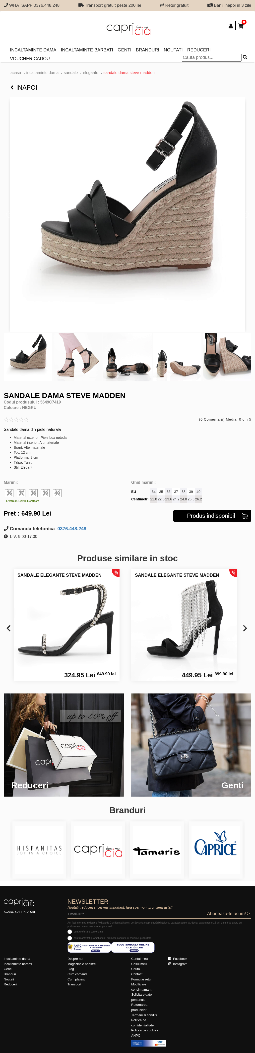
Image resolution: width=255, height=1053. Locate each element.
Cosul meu (139, 964)
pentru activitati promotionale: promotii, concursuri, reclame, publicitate (112, 938)
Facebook (177, 959)
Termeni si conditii (144, 1015)
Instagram (177, 964)
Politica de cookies (144, 1030)
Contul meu (139, 959)
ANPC (135, 1035)
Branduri (147, 49)
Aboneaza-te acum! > (228, 913)
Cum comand (77, 974)
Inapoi (23, 87)
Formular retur (141, 979)
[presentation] (8, 628)
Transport (74, 984)
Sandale (71, 73)
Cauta (135, 969)
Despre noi (75, 959)
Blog (70, 969)
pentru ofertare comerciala (88, 931)
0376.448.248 (71, 528)
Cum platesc (76, 979)
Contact (136, 974)
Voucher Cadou (30, 58)
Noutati (173, 49)
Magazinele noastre (81, 964)
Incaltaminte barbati (87, 49)
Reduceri (199, 49)
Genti (124, 49)
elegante (90, 73)
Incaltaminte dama (33, 49)
